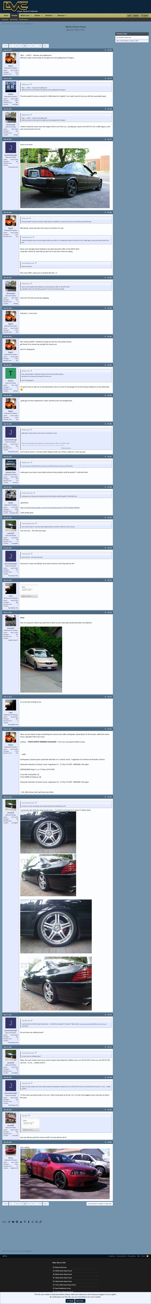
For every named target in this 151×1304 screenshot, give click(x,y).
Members (48, 15)
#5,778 (110, 109)
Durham (15, 391)
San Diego (15, 104)
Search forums (23, 19)
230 (16, 46)
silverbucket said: (27, 237)
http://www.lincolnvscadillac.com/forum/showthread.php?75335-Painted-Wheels (50, 508)
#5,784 (110, 365)
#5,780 (110, 212)
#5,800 (110, 1142)
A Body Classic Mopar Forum (63, 1271)
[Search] (144, 16)
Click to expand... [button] (66, 448)
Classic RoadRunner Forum (63, 1288)
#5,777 (110, 78)
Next (45, 46)
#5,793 (110, 697)
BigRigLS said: (26, 84)
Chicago (16, 135)
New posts (5, 19)
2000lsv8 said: (26, 462)
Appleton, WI (14, 1168)
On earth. (15, 482)
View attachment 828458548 (30, 466)
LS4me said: (25, 218)
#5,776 (110, 50)
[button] (31, 15)
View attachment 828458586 (87, 1024)
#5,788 (110, 487)
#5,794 (110, 729)
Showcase (61, 15)
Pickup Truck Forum (61, 1267)
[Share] (105, 50)
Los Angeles (15, 543)
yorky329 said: (26, 553)
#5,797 (110, 1047)
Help (138, 1256)
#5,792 (110, 612)
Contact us (112, 1256)
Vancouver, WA (14, 513)
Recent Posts (14, 19)
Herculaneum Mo (13, 167)
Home (6, 15)
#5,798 (110, 1077)
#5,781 (110, 278)
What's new (25, 15)
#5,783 (110, 336)
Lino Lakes (15, 1135)
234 (33, 46)
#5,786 (110, 424)
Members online (121, 34)
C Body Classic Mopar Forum (63, 1278)
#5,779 (110, 139)
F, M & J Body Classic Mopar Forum (65, 1285)
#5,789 (110, 517)
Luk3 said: (24, 1115)
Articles (37, 15)
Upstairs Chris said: (27, 493)
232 (25, 46)
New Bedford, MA (13, 608)
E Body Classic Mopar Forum (63, 1281)
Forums (14, 15)
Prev (6, 46)
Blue (5, 1256)
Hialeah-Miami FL (13, 640)
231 (21, 46)
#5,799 (110, 1110)
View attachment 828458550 (64, 466)
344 (40, 46)
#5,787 (110, 456)
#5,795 (110, 797)
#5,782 (110, 308)
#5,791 (110, 580)
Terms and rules (121, 1256)
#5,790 (110, 548)
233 (29, 46)
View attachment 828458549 (47, 466)
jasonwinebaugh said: (28, 263)
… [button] (13, 46)
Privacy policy (132, 1256)
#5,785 (110, 395)
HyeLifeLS (71, 30)
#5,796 (110, 1015)
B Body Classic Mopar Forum (63, 1274)
